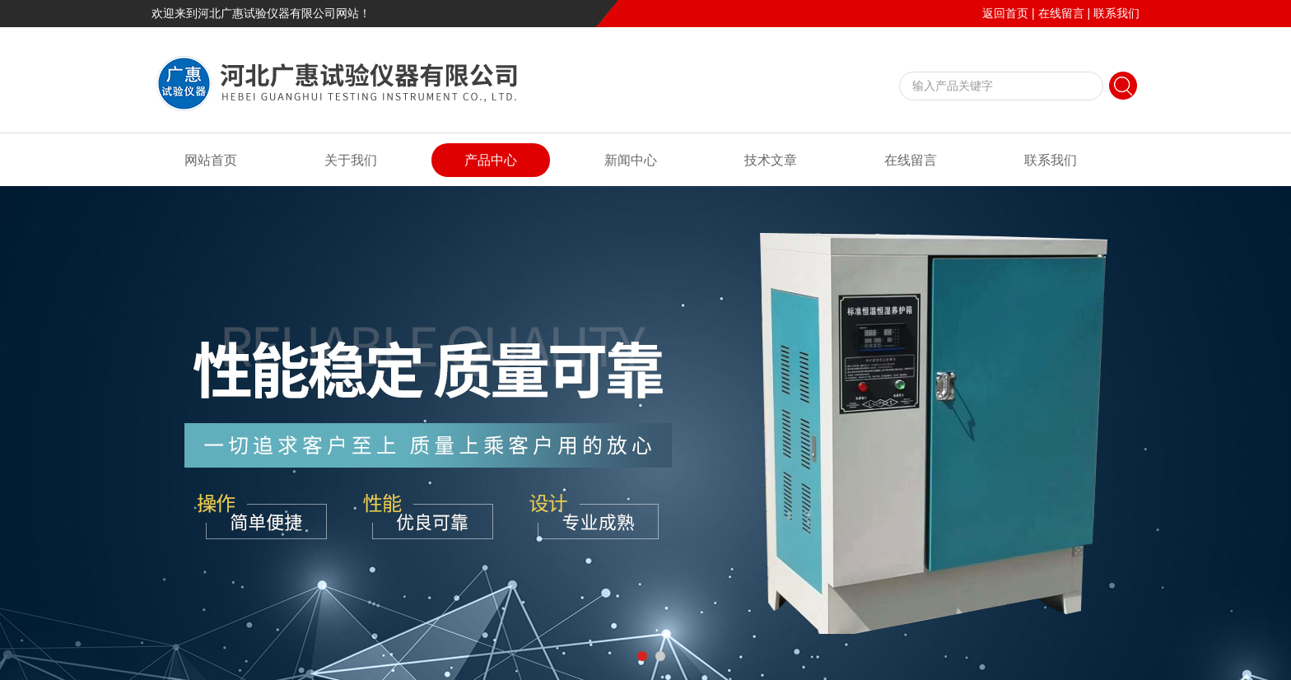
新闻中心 (630, 160)
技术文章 (770, 160)
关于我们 (350, 160)
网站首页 (210, 160)
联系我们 (1116, 13)
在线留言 (1061, 13)
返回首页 (1005, 13)
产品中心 (490, 160)
